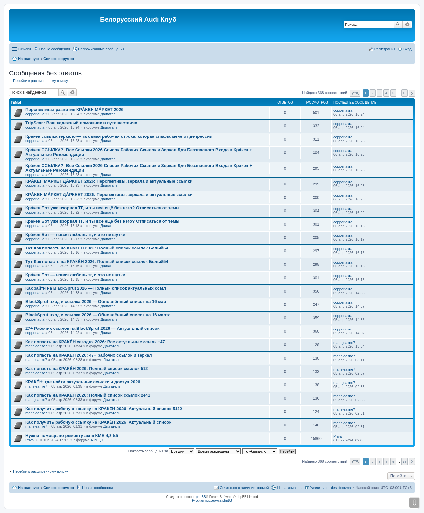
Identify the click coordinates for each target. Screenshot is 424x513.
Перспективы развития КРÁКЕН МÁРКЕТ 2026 (74, 109)
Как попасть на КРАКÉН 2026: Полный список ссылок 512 (86, 368)
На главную (28, 487)
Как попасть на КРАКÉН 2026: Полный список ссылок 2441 (87, 395)
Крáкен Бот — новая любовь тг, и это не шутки (75, 234)
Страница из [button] (355, 93)
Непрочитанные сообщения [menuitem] (101, 49)
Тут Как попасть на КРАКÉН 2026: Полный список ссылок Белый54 (96, 248)
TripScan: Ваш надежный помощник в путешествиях (81, 122)
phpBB (201, 497)
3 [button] (380, 93)
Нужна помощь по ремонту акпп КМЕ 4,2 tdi (71, 435)
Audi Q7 (96, 440)
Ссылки (24, 49)
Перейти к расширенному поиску (40, 81)
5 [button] (393, 93)
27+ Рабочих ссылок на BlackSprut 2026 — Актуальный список (92, 328)
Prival (30, 440)
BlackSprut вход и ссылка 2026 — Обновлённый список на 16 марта (98, 315)
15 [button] (404, 93)
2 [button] (373, 93)
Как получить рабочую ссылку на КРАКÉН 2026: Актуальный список (98, 422)
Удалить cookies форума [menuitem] (330, 487)
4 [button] (386, 93)
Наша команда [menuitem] (289, 487)
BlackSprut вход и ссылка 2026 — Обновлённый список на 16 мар (95, 301)
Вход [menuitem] (407, 49)
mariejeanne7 (36, 346)
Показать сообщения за (161, 451)
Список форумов (58, 487)
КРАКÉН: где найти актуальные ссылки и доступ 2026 (82, 381)
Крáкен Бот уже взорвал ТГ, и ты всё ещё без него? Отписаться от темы (102, 207)
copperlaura (34, 114)
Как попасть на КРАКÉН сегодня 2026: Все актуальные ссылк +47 (95, 341)
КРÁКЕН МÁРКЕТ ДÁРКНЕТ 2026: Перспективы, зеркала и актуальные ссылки (109, 181)
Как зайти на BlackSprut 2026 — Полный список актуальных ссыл (95, 288)
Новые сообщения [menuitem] (54, 49)
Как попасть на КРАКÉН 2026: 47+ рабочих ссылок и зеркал (88, 355)
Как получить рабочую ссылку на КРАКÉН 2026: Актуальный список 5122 (103, 408)
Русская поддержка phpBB (212, 500)
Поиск (398, 24)
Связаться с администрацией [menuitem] (244, 487)
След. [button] (412, 93)
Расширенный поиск (407, 24)
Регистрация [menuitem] (384, 49)
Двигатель (108, 114)
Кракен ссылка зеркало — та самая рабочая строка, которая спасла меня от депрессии (118, 136)
